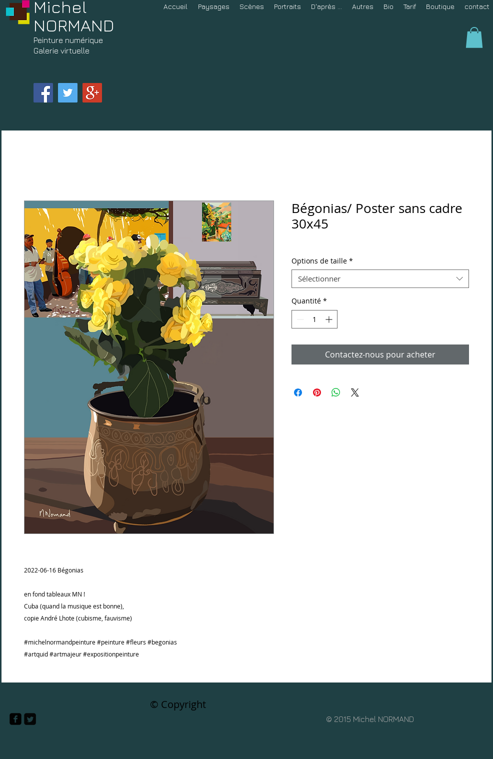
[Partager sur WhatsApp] (336, 392)
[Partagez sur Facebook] (298, 392)
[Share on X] (355, 392)
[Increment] (330, 319)
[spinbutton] (315, 319)
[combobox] (380, 279)
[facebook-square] (16, 719)
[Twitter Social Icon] (68, 92)
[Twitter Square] (30, 719)
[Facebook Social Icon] (43, 92)
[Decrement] (299, 319)
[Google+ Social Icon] (92, 92)
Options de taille (322, 261)
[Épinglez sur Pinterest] (317, 392)
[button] (474, 37)
